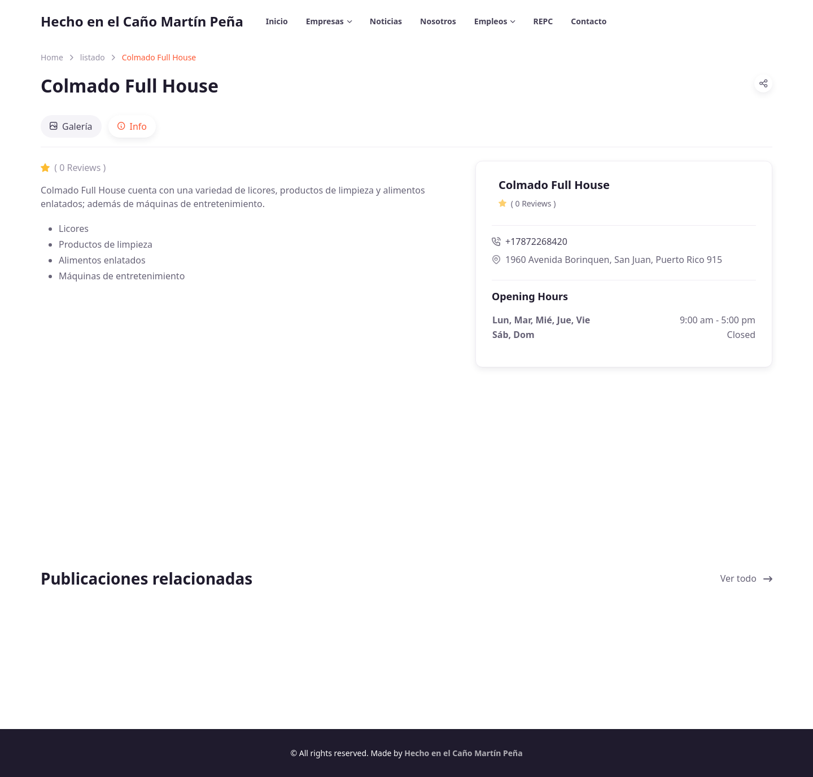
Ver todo (746, 578)
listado (92, 57)
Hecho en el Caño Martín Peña (142, 21)
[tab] (71, 126)
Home (52, 57)
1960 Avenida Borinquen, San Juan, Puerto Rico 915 (607, 259)
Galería (71, 126)
